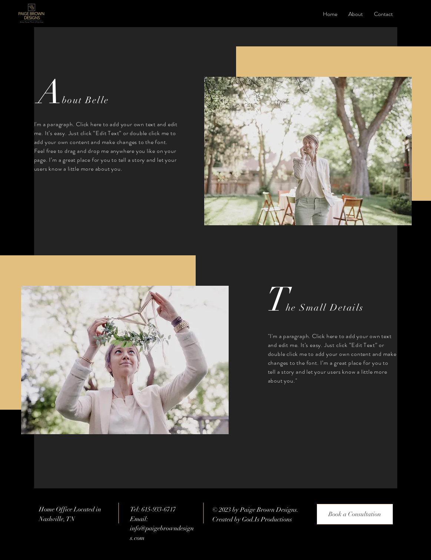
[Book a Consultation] (355, 514)
